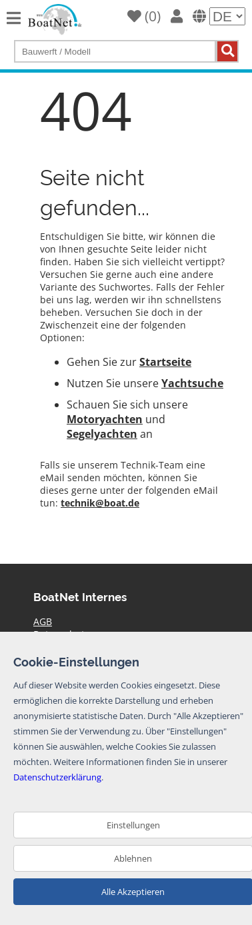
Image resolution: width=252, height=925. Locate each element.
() (144, 16)
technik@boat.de (100, 502)
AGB (42, 621)
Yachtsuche (192, 383)
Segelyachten (102, 434)
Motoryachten (105, 419)
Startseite (165, 362)
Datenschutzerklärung (57, 777)
